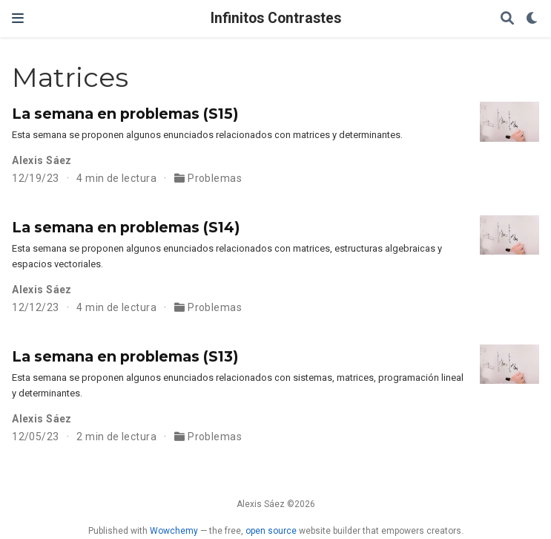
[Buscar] (507, 18)
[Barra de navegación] (18, 18)
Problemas (215, 178)
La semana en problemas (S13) (125, 356)
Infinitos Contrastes (276, 18)
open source (271, 531)
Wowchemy (174, 531)
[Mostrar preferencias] (532, 18)
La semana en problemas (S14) (126, 227)
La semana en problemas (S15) (125, 113)
